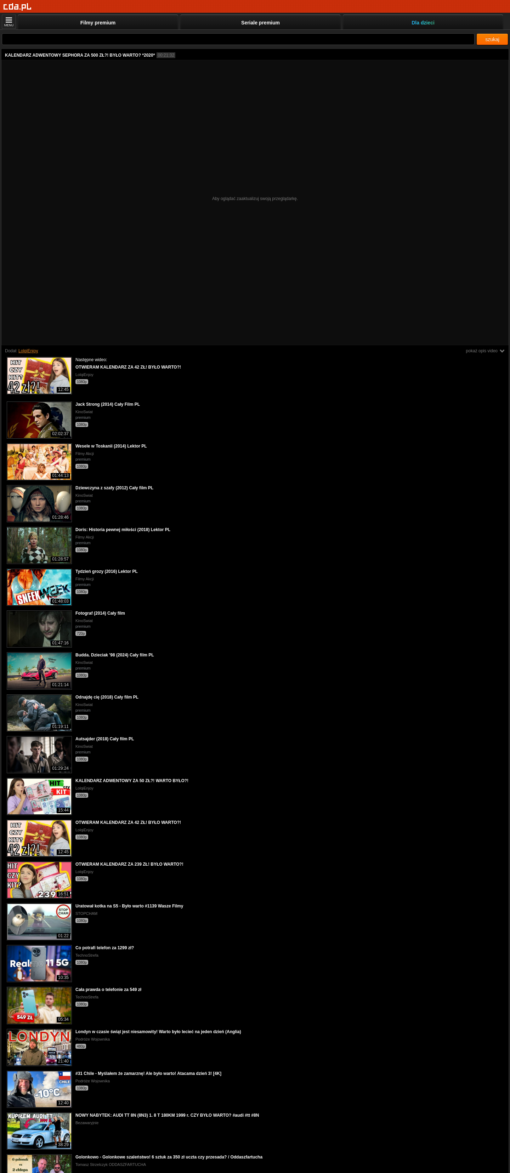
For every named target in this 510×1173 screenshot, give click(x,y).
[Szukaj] (238, 39)
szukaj (492, 39)
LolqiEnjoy (28, 350)
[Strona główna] (18, 6)
